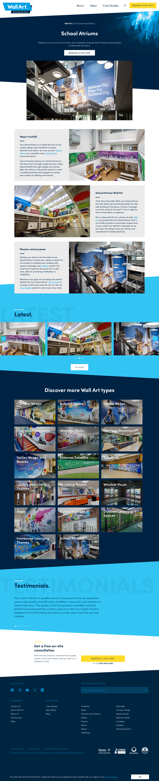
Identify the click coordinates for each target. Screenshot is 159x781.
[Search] (125, 5)
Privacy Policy (17, 748)
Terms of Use (33, 748)
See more (79, 367)
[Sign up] (145, 690)
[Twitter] (34, 690)
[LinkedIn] (42, 690)
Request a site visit (79, 52)
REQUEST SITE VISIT (143, 5)
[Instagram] (19, 690)
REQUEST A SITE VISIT (103, 658)
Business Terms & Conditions (56, 748)
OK (140, 776)
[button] (3, 338)
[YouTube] (27, 690)
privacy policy (111, 776)
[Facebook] (12, 690)
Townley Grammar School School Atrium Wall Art (79, 338)
